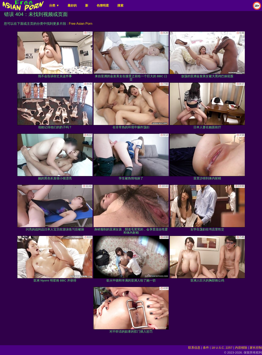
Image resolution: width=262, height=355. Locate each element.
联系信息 (194, 347)
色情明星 (103, 5)
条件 (206, 347)
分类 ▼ (54, 5)
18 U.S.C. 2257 (222, 347)
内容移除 (241, 347)
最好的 (72, 5)
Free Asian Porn (80, 23)
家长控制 (256, 347)
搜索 (120, 5)
